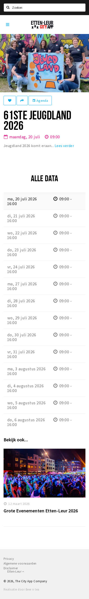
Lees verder (64, 145)
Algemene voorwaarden (20, 563)
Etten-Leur (15, 571)
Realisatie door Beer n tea (21, 589)
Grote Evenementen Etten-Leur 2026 (41, 511)
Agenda (40, 100)
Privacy (9, 559)
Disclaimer (11, 568)
